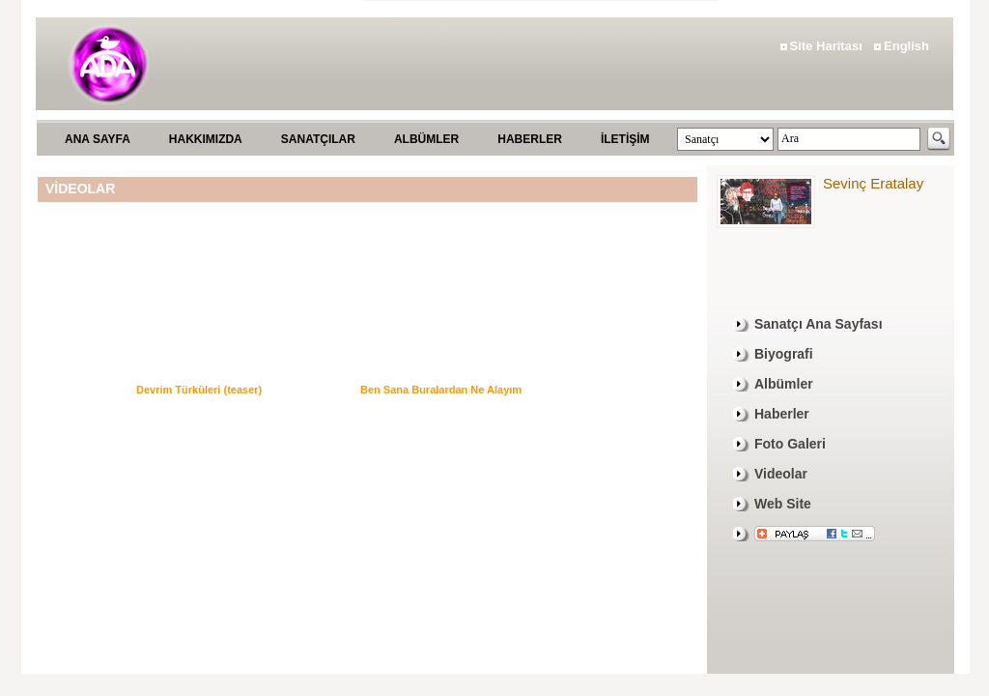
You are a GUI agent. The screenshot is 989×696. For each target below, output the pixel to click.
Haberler (781, 413)
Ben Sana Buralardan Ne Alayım (441, 389)
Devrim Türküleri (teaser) (199, 389)
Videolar (780, 473)
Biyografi (783, 354)
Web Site (782, 503)
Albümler (783, 384)
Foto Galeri (790, 443)
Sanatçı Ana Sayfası (818, 324)
